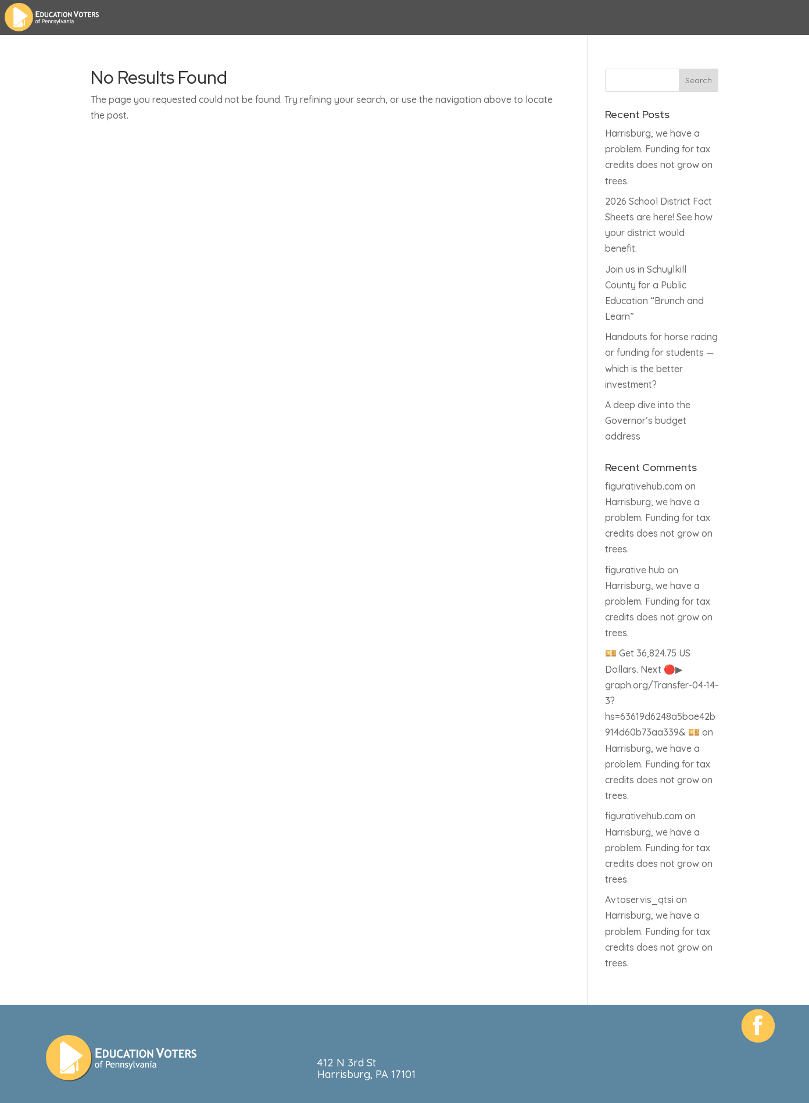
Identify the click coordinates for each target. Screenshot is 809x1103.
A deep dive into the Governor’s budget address (647, 420)
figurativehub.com (643, 486)
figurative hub (635, 570)
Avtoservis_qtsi (639, 899)
